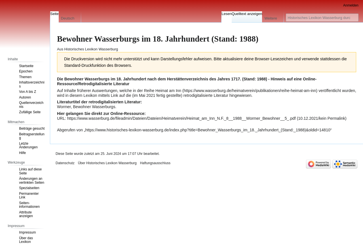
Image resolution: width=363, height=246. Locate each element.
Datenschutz (65, 163)
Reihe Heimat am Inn (163, 90)
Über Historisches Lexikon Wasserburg (107, 163)
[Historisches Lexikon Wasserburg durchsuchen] (322, 18)
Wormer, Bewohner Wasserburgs (86, 106)
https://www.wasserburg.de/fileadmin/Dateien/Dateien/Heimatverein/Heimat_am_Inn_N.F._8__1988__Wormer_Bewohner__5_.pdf (181, 118)
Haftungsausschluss (155, 163)
